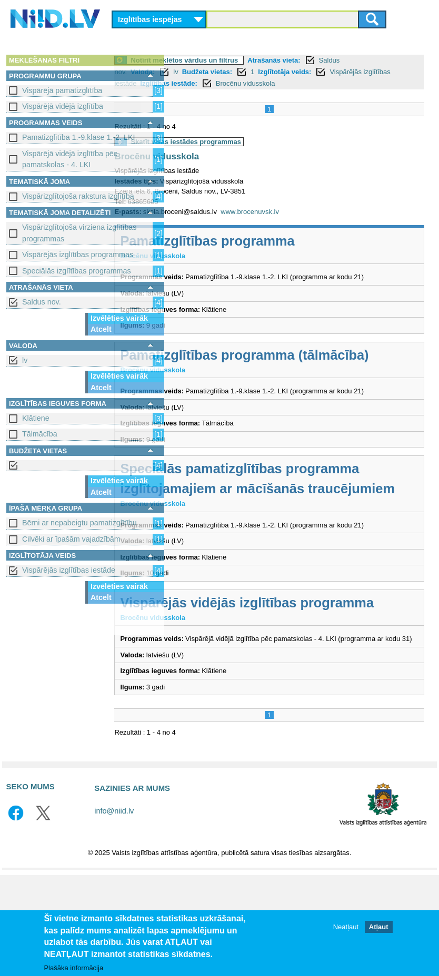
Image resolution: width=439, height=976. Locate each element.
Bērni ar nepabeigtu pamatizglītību (79, 522)
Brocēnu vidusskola (332, 83)
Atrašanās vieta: (332, 60)
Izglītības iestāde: (255, 83)
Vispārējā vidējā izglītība (62, 106)
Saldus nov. (41, 302)
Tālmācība (39, 434)
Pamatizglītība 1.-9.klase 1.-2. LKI (78, 137)
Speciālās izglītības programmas (76, 271)
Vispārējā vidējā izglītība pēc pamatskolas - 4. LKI (69, 159)
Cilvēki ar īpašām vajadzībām (71, 539)
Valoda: (201, 72)
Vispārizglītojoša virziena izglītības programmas (79, 232)
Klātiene (35, 418)
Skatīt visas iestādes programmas (244, 142)
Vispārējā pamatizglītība (62, 90)
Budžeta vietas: (265, 72)
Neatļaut (345, 927)
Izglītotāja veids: (343, 72)
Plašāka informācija (73, 968)
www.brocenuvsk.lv (308, 212)
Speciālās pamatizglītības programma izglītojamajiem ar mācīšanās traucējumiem (297, 529)
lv (24, 360)
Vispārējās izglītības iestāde (68, 570)
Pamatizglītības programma (265, 240)
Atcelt (101, 329)
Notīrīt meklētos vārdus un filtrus (242, 60)
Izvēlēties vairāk (119, 318)
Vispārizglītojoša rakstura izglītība (78, 196)
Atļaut (378, 927)
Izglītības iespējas (150, 19)
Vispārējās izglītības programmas (77, 254)
